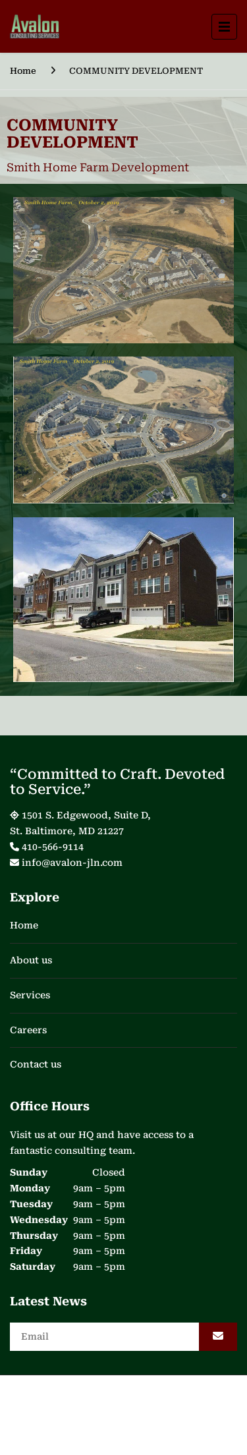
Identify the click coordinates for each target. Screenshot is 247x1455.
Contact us (35, 1064)
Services (30, 995)
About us (31, 960)
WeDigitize (154, 1419)
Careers (28, 1030)
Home (23, 71)
